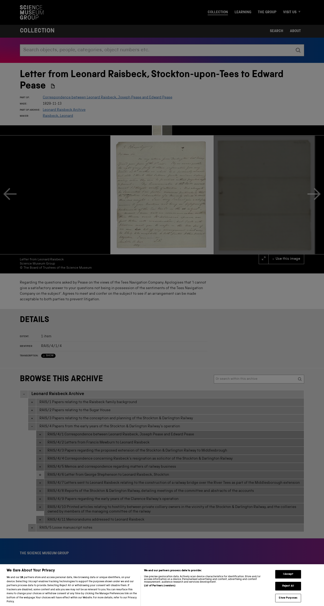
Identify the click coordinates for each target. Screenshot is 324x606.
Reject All (288, 590)
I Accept (288, 578)
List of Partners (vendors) (159, 589)
